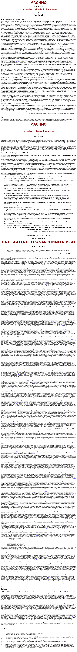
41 (72, 494)
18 (43, 342)
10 (71, 304)
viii (33, 620)
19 (75, 352)
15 (20, 333)
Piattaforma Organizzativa (63, 594)
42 (9, 501)
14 (62, 325)
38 (73, 475)
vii (72, 616)
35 (34, 453)
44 (63, 507)
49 (36, 535)
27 (61, 400)
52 (50, 550)
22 (31, 376)
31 (14, 423)
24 (34, 382)
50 (25, 545)
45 (49, 509)
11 (32, 315)
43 (17, 504)
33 (16, 451)
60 (25, 584)
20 (23, 364)
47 (46, 528)
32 (12, 435)
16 (15, 337)
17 (72, 339)
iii (49, 606)
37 (33, 469)
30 (1, 406)
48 (54, 532)
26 (16, 391)
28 (27, 402)
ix (13, 624)
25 (12, 387)
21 (18, 374)
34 (74, 451)
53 (36, 559)
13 (54, 321)
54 (48, 564)
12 (6, 320)
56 (27, 575)
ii (9, 599)
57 (48, 577)
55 (17, 571)
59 (55, 581)
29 (16, 403)
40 (46, 491)
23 (28, 380)
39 (74, 478)
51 (17, 549)
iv (63, 609)
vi (1, 641)
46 (5, 523)
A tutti (5, 153)
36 (21, 462)
